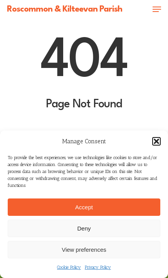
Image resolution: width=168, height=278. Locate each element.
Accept (84, 207)
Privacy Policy (98, 267)
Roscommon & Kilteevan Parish (64, 9)
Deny (84, 228)
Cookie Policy (69, 267)
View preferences (84, 249)
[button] (156, 141)
